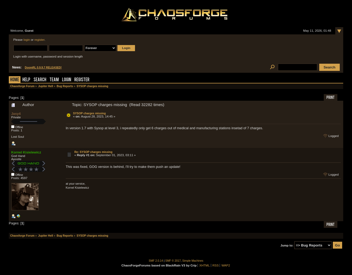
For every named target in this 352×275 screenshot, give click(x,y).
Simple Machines (192, 260)
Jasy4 (16, 114)
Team (54, 80)
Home (14, 80)
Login (66, 80)
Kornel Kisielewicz (26, 152)
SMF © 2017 (173, 260)
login (26, 39)
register (39, 39)
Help (26, 80)
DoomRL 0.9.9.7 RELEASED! (43, 67)
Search (40, 80)
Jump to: (286, 245)
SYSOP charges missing (89, 113)
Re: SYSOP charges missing (93, 151)
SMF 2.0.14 (156, 260)
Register (81, 80)
